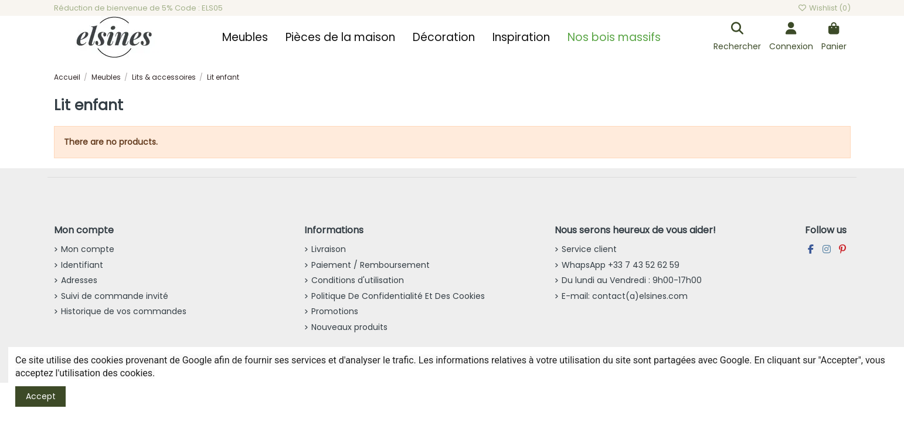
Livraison (328, 249)
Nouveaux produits (349, 327)
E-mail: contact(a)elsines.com (625, 296)
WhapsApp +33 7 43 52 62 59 (620, 265)
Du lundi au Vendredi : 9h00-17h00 (632, 280)
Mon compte (87, 249)
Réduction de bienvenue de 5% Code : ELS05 (138, 7)
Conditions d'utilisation (357, 280)
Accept (41, 396)
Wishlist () (823, 7)
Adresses (79, 280)
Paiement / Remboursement (370, 265)
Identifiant (82, 265)
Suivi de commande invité (114, 296)
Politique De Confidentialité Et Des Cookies (398, 296)
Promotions (334, 311)
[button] (245, 37)
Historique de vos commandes (123, 311)
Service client (589, 249)
